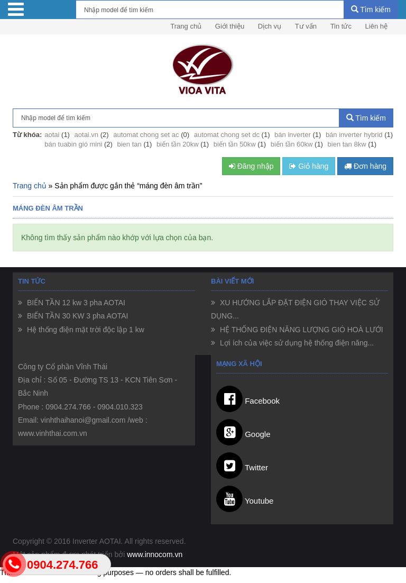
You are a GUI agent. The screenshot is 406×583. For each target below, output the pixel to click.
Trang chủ (185, 26)
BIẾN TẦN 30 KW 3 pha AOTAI (76, 316)
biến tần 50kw (235, 144)
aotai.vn (87, 135)
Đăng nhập (251, 166)
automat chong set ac (146, 135)
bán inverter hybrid (354, 135)
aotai (51, 135)
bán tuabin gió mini (73, 144)
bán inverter (292, 135)
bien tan (129, 144)
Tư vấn (306, 26)
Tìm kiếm (371, 9)
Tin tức (341, 26)
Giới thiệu (229, 26)
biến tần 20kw (177, 144)
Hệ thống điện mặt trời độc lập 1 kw (84, 329)
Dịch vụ (269, 26)
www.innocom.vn (154, 554)
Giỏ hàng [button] (308, 166)
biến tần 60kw (292, 144)
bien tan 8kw (347, 144)
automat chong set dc (227, 135)
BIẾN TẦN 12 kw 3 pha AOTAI (75, 302)
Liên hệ (376, 26)
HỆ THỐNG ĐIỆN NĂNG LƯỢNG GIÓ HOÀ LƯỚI (300, 329)
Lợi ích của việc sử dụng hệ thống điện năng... (296, 343)
